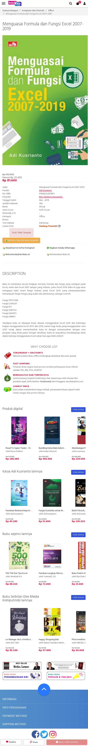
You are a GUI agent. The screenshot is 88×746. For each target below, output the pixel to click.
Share (34, 742)
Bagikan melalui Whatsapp (61, 248)
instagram (53, 734)
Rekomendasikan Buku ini (16, 254)
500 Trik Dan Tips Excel (16, 573)
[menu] (3, 3)
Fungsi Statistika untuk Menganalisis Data (58, 511)
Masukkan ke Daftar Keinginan (18, 248)
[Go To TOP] (44, 689)
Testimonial (45, 381)
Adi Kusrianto (45, 190)
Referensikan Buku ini (58, 254)
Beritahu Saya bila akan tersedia (21, 240)
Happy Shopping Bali (49, 639)
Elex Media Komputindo (51, 197)
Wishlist (11, 742)
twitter (44, 734)
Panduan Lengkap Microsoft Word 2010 (58, 573)
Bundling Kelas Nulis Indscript (52, 448)
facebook (35, 734)
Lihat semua (78, 409)
